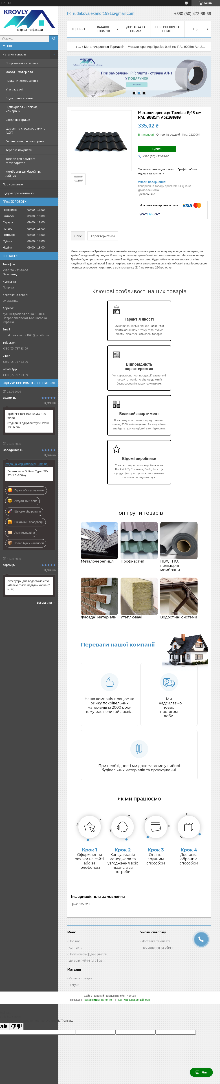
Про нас (74, 941)
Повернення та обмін (167, 29)
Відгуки (74, 985)
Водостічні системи (19, 98)
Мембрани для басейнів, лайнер (23, 173)
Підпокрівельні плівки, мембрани (22, 109)
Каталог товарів (14, 54)
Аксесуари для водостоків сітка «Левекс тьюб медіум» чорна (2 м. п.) (28, 585)
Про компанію (13, 184)
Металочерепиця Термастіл (104, 46)
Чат (201, 1072)
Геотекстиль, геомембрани (25, 141)
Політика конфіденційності (88, 954)
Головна (78, 29)
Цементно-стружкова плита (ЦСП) (26, 130)
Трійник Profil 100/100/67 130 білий (26, 416)
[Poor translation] (16, 1026)
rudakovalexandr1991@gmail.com (26, 335)
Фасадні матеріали (19, 72)
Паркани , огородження (22, 81)
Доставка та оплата (135, 29)
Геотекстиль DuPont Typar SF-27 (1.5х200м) (27, 473)
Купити (157, 149)
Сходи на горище (18, 120)
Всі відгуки (44, 602)
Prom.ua (131, 995)
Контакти (76, 947)
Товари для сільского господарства (20, 161)
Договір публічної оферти (87, 961)
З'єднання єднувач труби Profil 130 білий (28, 425)
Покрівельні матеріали (22, 63)
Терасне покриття (19, 150)
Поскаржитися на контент (98, 999)
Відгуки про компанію (18, 193)
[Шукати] (53, 38)
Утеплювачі (14, 89)
